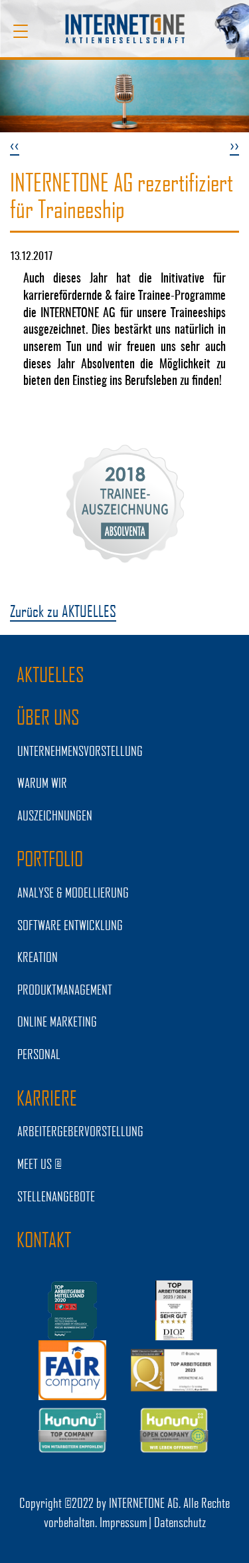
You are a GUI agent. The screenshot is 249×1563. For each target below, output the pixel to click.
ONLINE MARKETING (57, 1021)
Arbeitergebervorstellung (80, 1131)
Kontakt (44, 1239)
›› (234, 144)
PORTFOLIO (50, 858)
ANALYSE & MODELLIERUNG (73, 892)
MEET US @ (39, 1163)
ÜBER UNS (48, 717)
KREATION (37, 957)
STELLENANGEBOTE (56, 1196)
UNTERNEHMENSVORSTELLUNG (80, 751)
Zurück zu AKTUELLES (63, 610)
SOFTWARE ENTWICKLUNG (70, 925)
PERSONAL (38, 1054)
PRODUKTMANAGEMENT (64, 989)
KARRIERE (47, 1098)
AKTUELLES (50, 674)
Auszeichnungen (54, 815)
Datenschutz (180, 1522)
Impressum (123, 1522)
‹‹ (14, 144)
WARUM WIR (42, 782)
